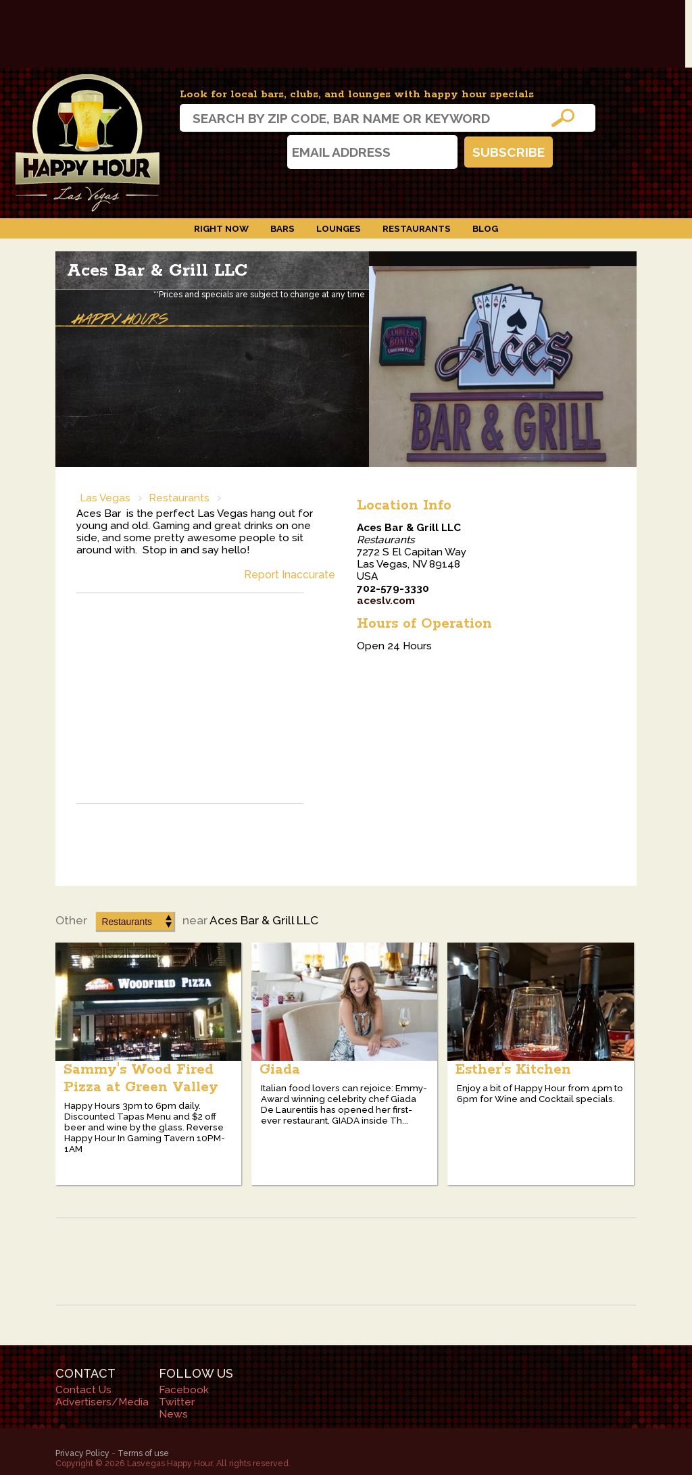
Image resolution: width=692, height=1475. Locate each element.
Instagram (196, 151)
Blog (485, 228)
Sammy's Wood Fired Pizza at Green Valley (141, 1078)
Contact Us (83, 1390)
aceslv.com (386, 601)
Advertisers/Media (102, 1402)
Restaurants (416, 228)
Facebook (232, 151)
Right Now (221, 228)
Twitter (267, 151)
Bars (282, 228)
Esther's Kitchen (513, 1069)
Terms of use (143, 1453)
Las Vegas (105, 498)
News (173, 1414)
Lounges (338, 228)
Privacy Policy (82, 1453)
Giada (280, 1069)
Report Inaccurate (289, 574)
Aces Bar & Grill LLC (157, 270)
